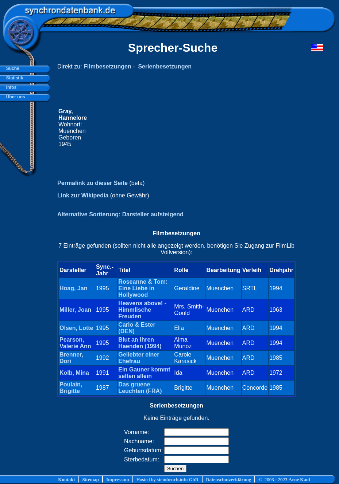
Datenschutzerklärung (228, 479)
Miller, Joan (75, 310)
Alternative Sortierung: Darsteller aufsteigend (120, 214)
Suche (11, 68)
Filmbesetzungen (107, 66)
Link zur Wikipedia (82, 195)
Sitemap (90, 479)
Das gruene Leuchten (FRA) (140, 387)
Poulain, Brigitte (70, 387)
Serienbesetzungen (165, 66)
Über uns (14, 96)
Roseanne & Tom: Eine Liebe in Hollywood (142, 288)
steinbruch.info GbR (178, 479)
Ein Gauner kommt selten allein (144, 372)
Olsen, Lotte (76, 328)
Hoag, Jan (73, 288)
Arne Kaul (299, 479)
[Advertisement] (191, 128)
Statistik (13, 77)
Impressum (117, 479)
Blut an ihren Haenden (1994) (139, 343)
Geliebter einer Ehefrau (138, 357)
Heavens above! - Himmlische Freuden (142, 309)
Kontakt (66, 479)
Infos (10, 87)
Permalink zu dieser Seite (92, 183)
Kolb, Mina (74, 373)
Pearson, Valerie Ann (75, 343)
